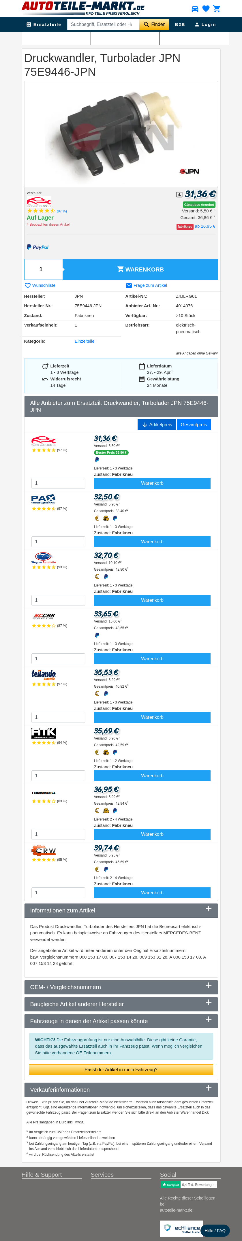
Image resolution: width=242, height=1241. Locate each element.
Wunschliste (40, 285)
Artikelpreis (156, 424)
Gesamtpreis (194, 424)
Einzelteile (84, 341)
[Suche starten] (154, 24)
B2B (180, 24)
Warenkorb (140, 269)
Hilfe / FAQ (215, 1230)
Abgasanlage (54, 38)
